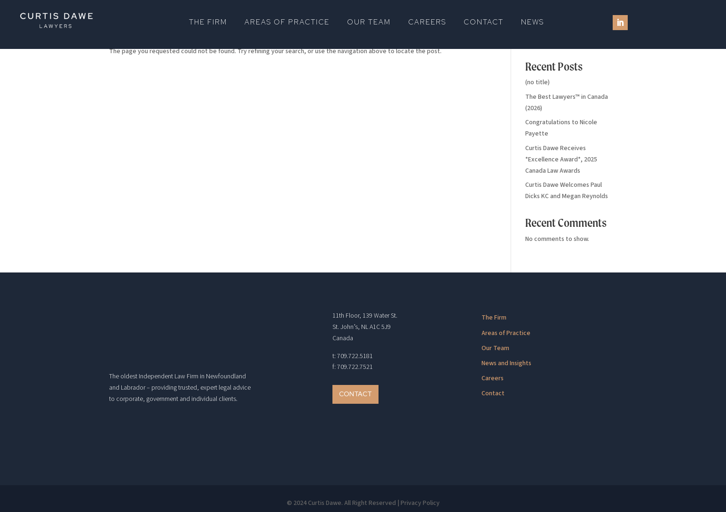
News (532, 23)
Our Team (369, 23)
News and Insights (506, 363)
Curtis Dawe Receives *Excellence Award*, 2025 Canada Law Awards (561, 160)
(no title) (537, 82)
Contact (484, 23)
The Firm (208, 23)
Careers (427, 23)
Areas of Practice (287, 23)
